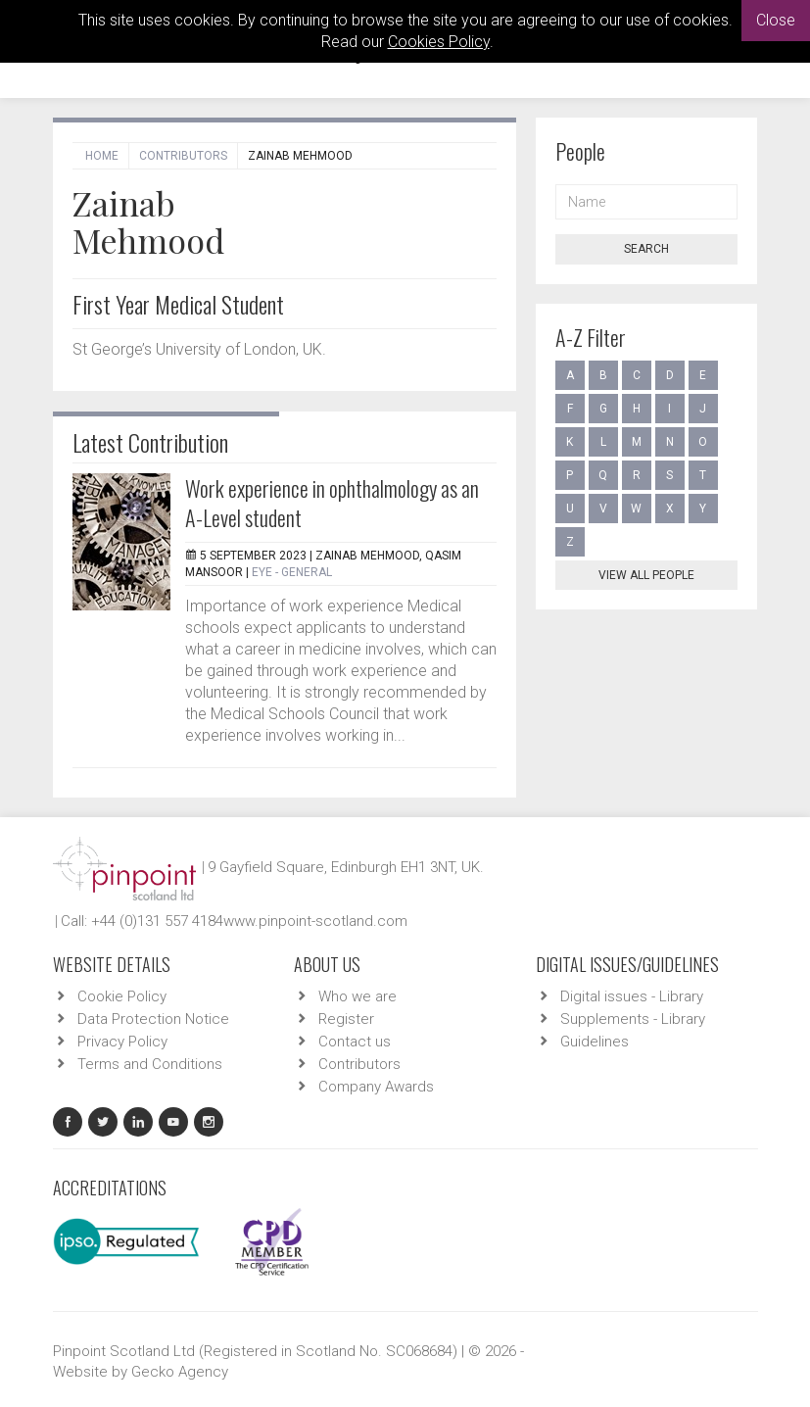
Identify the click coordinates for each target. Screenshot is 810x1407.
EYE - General (292, 572)
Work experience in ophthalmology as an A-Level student (332, 502)
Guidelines (594, 1041)
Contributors (183, 156)
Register (346, 1019)
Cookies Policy (439, 41)
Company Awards (376, 1086)
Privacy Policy (122, 1041)
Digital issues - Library (631, 996)
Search (646, 249)
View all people (646, 575)
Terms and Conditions (149, 1064)
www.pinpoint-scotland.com (315, 921)
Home (102, 156)
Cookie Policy (122, 996)
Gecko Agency (179, 1372)
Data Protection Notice (153, 1019)
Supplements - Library (632, 1019)
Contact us (354, 1041)
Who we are (357, 996)
